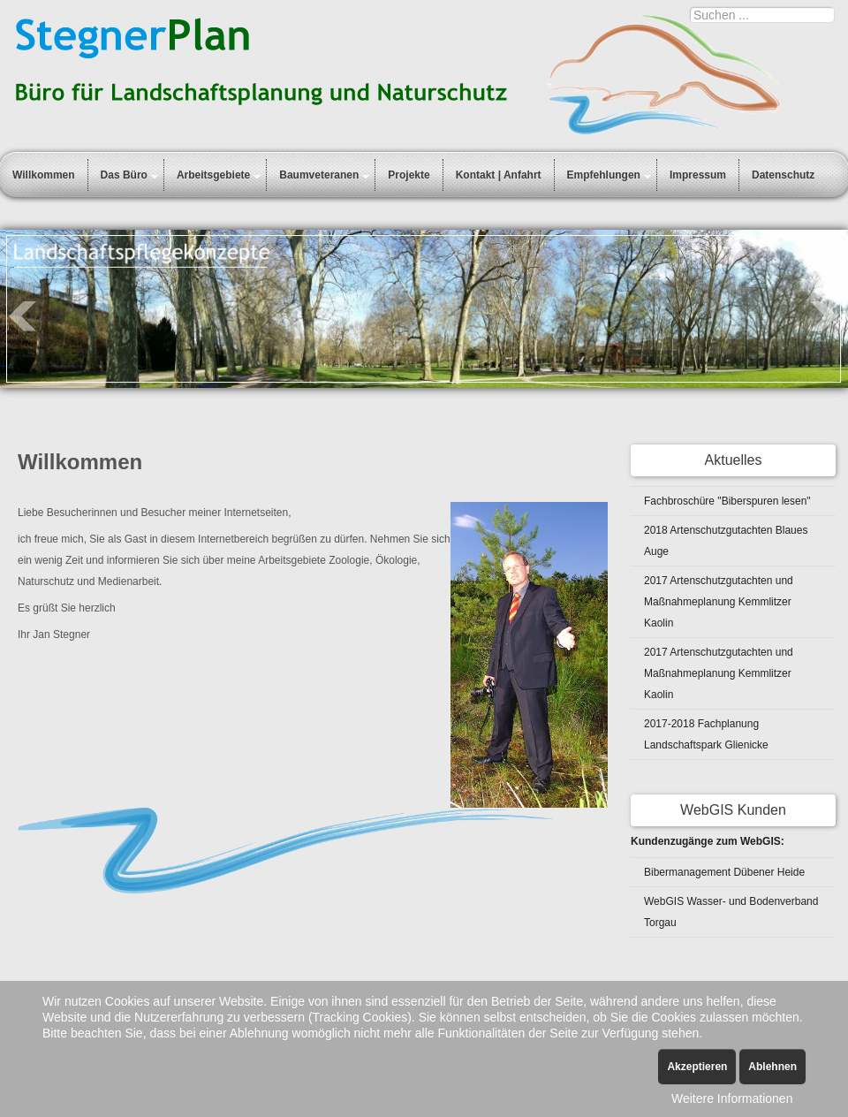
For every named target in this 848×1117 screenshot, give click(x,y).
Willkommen (43, 175)
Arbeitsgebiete (213, 175)
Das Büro (124, 175)
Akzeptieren (697, 1066)
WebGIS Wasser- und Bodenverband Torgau (731, 912)
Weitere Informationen (731, 1098)
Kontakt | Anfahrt (498, 175)
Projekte (408, 175)
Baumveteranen (319, 175)
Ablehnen (772, 1066)
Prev (23, 316)
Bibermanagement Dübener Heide (724, 872)
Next (825, 316)
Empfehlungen (603, 175)
